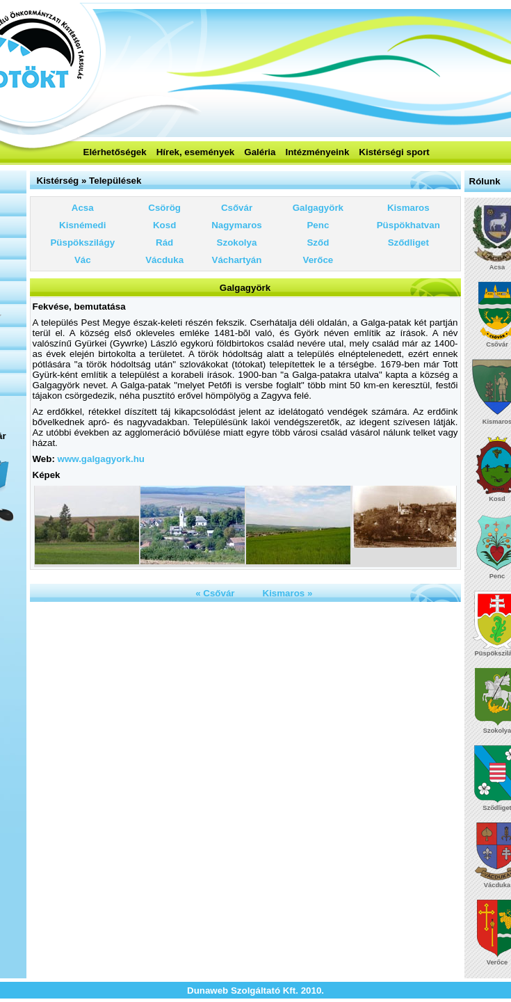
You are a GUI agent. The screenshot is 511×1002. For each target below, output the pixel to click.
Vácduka (164, 260)
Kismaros (408, 207)
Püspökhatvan (408, 225)
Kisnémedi (82, 225)
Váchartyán (237, 260)
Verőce (318, 260)
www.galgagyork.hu (101, 459)
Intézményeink (317, 152)
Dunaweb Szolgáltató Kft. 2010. (255, 990)
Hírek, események (195, 152)
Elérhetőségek (115, 152)
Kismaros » (288, 593)
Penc (318, 225)
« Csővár (214, 593)
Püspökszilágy (82, 242)
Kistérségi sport (394, 152)
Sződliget (408, 242)
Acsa (83, 207)
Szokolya (237, 242)
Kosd (164, 225)
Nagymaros (236, 225)
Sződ (318, 242)
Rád (164, 242)
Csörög (164, 207)
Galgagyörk (318, 207)
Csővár (236, 207)
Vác (82, 260)
